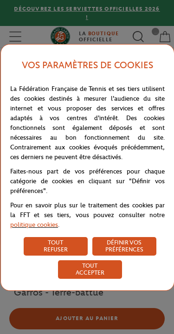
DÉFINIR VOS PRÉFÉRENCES (124, 246)
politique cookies (34, 225)
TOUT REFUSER (56, 246)
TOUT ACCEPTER (90, 269)
